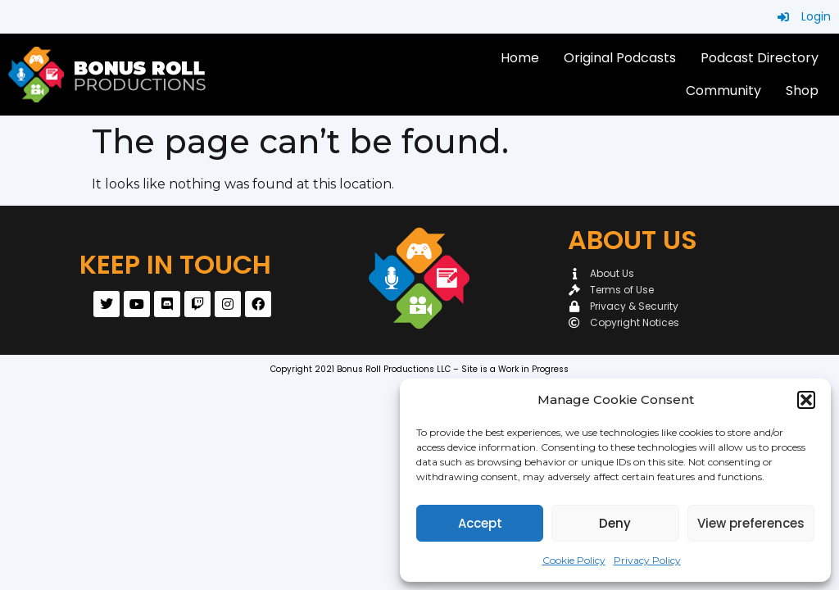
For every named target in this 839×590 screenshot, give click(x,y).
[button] (806, 400)
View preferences (751, 523)
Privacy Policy (647, 560)
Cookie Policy (573, 560)
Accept (480, 523)
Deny (615, 523)
